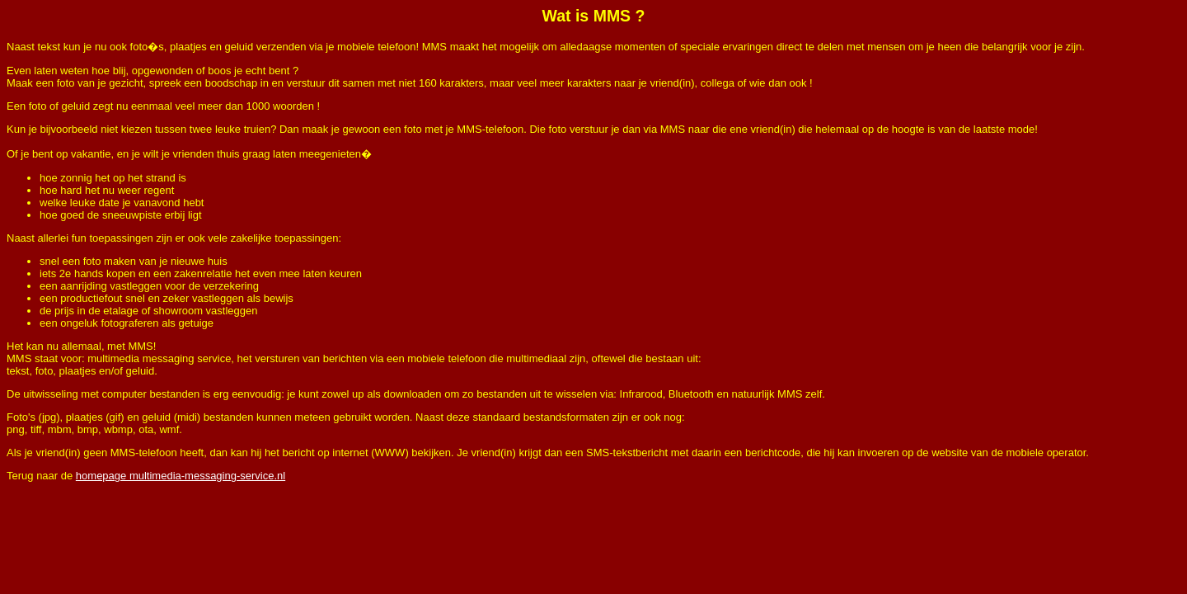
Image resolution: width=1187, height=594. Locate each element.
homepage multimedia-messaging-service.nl (180, 475)
